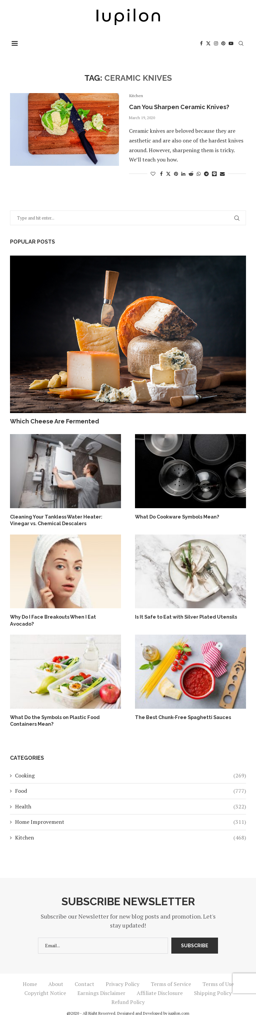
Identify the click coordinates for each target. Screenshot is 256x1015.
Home (30, 976)
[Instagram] (218, 43)
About (55, 976)
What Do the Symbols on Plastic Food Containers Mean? (54, 713)
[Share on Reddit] (191, 174)
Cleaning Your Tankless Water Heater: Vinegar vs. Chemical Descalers (55, 520)
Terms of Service (171, 976)
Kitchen (130, 829)
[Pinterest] (225, 43)
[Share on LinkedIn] (183, 174)
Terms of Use (218, 976)
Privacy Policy (122, 976)
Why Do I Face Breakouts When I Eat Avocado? (64, 616)
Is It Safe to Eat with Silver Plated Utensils (185, 616)
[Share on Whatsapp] (199, 174)
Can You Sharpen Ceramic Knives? (179, 106)
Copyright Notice (45, 985)
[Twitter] (210, 43)
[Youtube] (232, 43)
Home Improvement (130, 814)
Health (130, 798)
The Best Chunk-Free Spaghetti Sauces (182, 709)
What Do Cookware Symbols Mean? (177, 516)
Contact (84, 976)
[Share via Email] (222, 174)
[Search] (242, 43)
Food (130, 783)
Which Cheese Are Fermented (54, 421)
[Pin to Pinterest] (176, 174)
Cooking (130, 767)
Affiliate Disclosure (160, 985)
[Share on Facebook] (161, 174)
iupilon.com (178, 1005)
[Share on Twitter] (168, 174)
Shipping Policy (213, 985)
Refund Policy (128, 994)
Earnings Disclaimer (101, 985)
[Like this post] (153, 174)
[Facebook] (203, 43)
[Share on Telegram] (206, 174)
